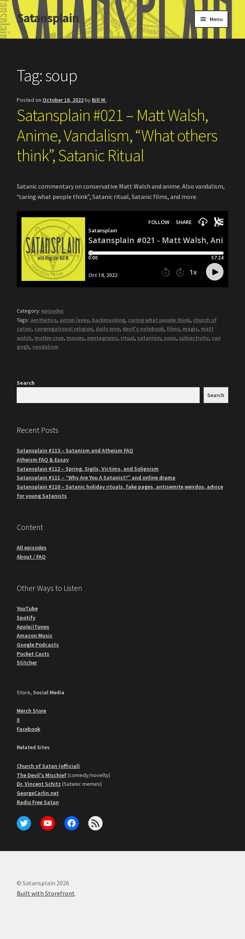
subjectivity (194, 337)
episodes (52, 310)
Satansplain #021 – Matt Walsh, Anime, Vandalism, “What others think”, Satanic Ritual (117, 135)
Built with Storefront (46, 893)
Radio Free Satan (38, 802)
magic (190, 328)
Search (26, 382)
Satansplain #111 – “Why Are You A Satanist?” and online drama (96, 477)
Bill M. (99, 99)
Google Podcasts (38, 644)
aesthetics (43, 319)
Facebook (28, 728)
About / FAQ (31, 556)
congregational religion (63, 328)
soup (170, 337)
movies (75, 337)
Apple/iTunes (33, 626)
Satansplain (48, 18)
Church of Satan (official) (48, 766)
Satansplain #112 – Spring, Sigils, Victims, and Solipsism (88, 468)
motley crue (49, 337)
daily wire (108, 328)
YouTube (27, 608)
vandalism (45, 346)
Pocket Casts (33, 653)
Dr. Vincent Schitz (39, 783)
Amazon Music (34, 635)
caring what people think (159, 319)
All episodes (32, 547)
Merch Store (31, 710)
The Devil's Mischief (41, 775)
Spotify (26, 617)
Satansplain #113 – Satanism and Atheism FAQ (75, 450)
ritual (127, 337)
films (173, 328)
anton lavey (74, 319)
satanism (149, 337)
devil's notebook (143, 328)
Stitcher (27, 662)
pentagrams (102, 337)
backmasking (108, 319)
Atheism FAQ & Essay (43, 459)
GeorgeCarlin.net (38, 793)
